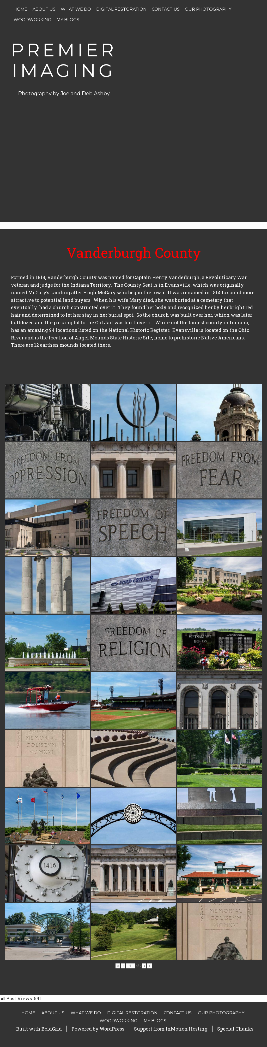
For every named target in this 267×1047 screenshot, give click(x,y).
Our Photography (208, 9)
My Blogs (68, 19)
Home (20, 9)
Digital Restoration (121, 9)
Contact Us (166, 9)
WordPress (112, 1029)
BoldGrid (51, 1029)
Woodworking (32, 19)
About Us (44, 9)
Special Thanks (235, 1029)
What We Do (76, 9)
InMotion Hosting (187, 1029)
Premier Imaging (64, 60)
